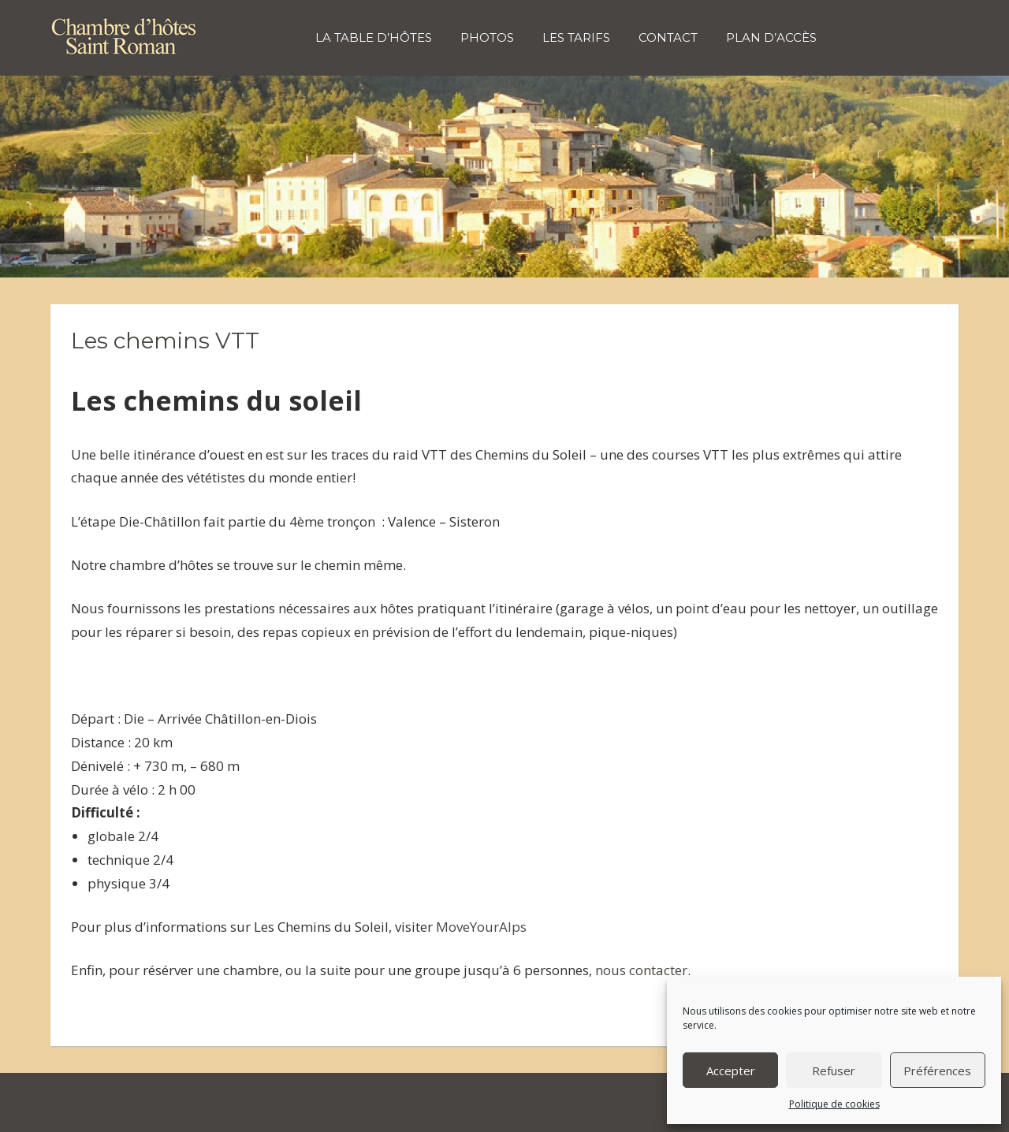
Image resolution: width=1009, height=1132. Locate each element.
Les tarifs (576, 37)
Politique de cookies (834, 1104)
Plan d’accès (771, 37)
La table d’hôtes (373, 37)
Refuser (833, 1070)
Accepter (730, 1070)
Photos (487, 37)
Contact (668, 37)
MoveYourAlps (481, 927)
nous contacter (641, 970)
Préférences (937, 1070)
